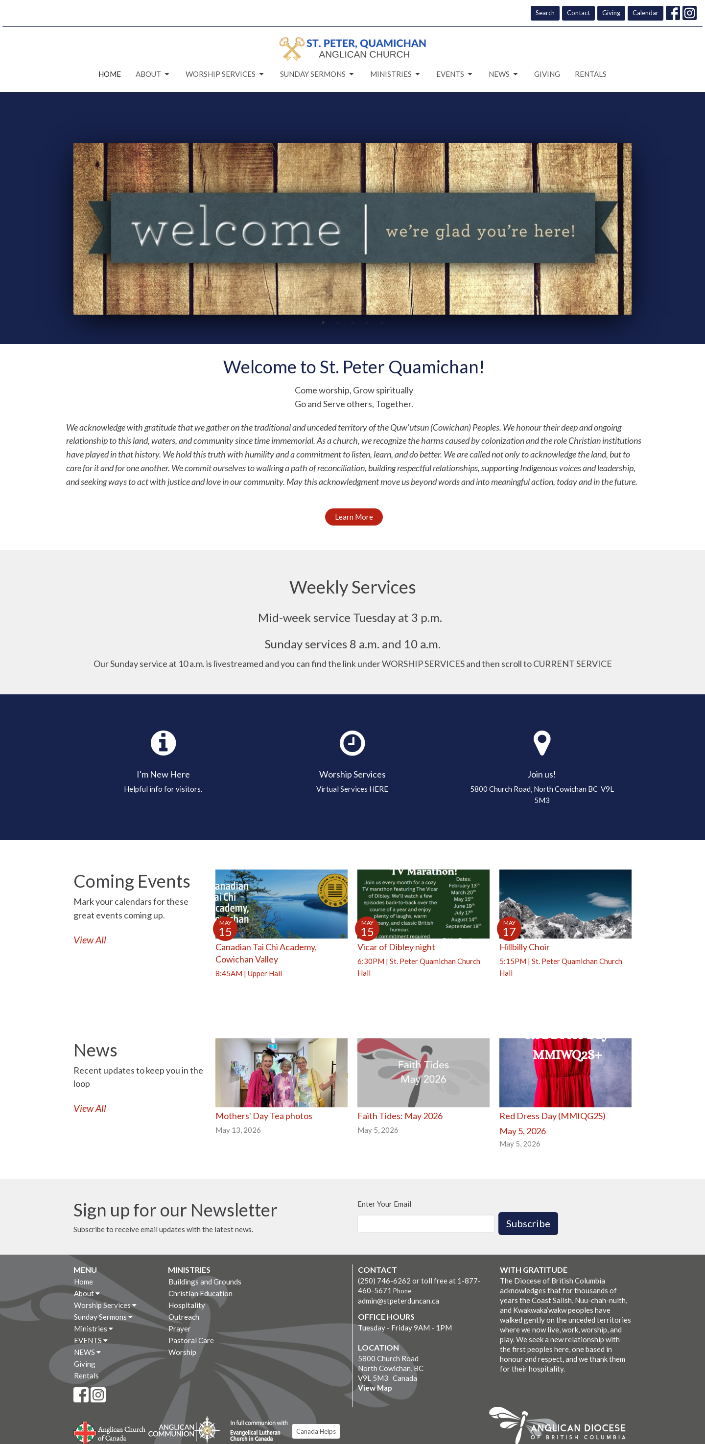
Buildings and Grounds (204, 1281)
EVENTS (455, 74)
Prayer (179, 1328)
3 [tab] (352, 322)
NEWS (504, 74)
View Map (375, 1387)
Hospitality (186, 1305)
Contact (578, 13)
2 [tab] (338, 322)
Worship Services (225, 74)
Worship (182, 1352)
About (153, 74)
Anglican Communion (184, 1430)
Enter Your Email (384, 1203)
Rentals (591, 73)
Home (109, 73)
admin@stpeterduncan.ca (398, 1300)
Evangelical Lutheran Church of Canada (255, 1431)
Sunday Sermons (317, 74)
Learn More (354, 516)
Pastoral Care (191, 1340)
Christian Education (200, 1293)
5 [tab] (382, 322)
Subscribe (528, 1223)
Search (545, 13)
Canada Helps (316, 1431)
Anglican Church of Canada (109, 1431)
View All (89, 939)
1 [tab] (323, 322)
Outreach (183, 1316)
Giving (611, 13)
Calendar (645, 13)
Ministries (396, 74)
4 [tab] (367, 322)
